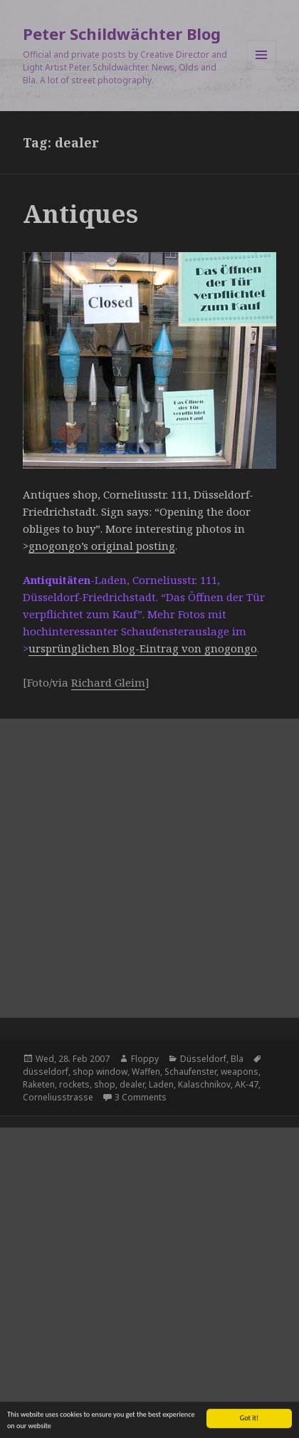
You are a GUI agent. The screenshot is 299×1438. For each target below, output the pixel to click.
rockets (74, 1084)
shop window (100, 1072)
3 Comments (141, 1097)
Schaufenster (190, 1072)
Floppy (145, 1059)
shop (104, 1084)
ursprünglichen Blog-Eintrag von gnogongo (142, 648)
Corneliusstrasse (58, 1097)
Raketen (39, 1084)
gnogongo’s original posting (101, 545)
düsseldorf (45, 1072)
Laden (161, 1084)
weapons (239, 1072)
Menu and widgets (261, 69)
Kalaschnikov (204, 1084)
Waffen (146, 1072)
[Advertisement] (149, 868)
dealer (132, 1084)
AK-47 (246, 1084)
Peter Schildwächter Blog (122, 33)
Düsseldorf (203, 1059)
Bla (237, 1059)
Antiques (80, 213)
